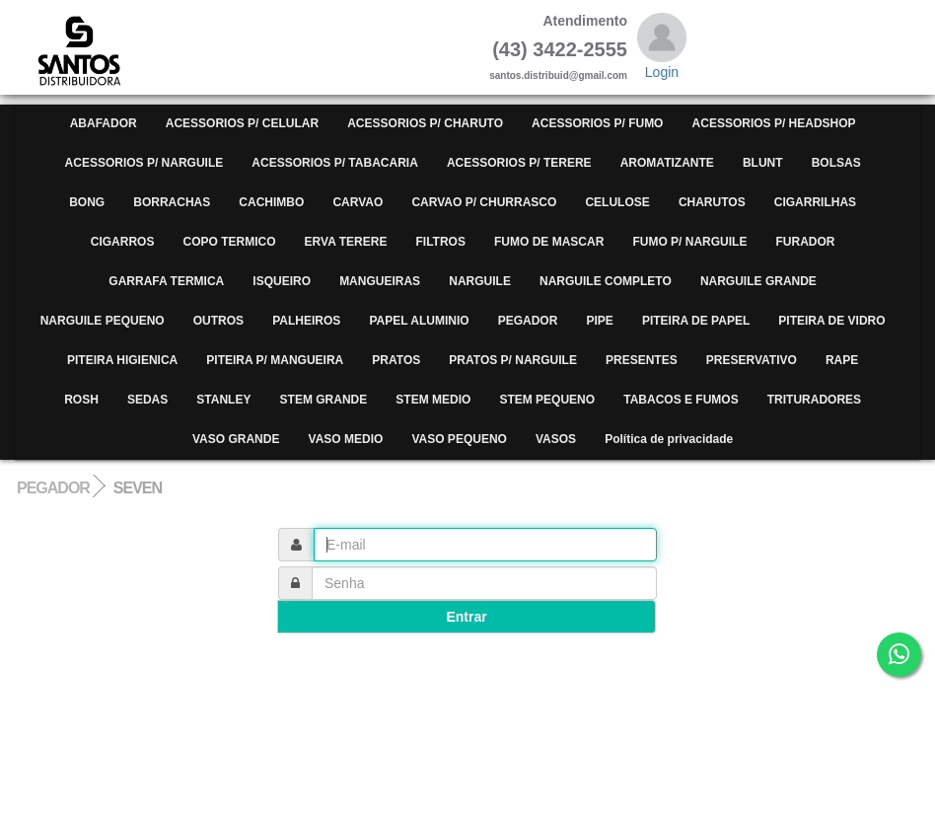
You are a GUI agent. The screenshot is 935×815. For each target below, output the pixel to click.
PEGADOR (53, 488)
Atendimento (584, 21)
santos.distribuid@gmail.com (558, 75)
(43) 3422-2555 (559, 49)
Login (662, 72)
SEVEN (137, 488)
